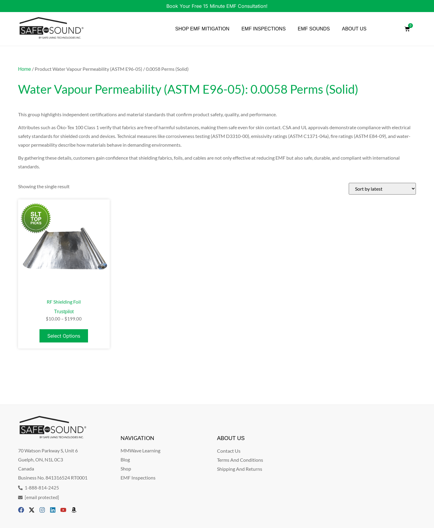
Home (24, 69)
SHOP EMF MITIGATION (202, 28)
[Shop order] (382, 189)
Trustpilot (64, 311)
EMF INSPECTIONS (263, 28)
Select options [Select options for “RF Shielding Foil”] (63, 336)
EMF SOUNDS (314, 28)
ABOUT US (354, 28)
